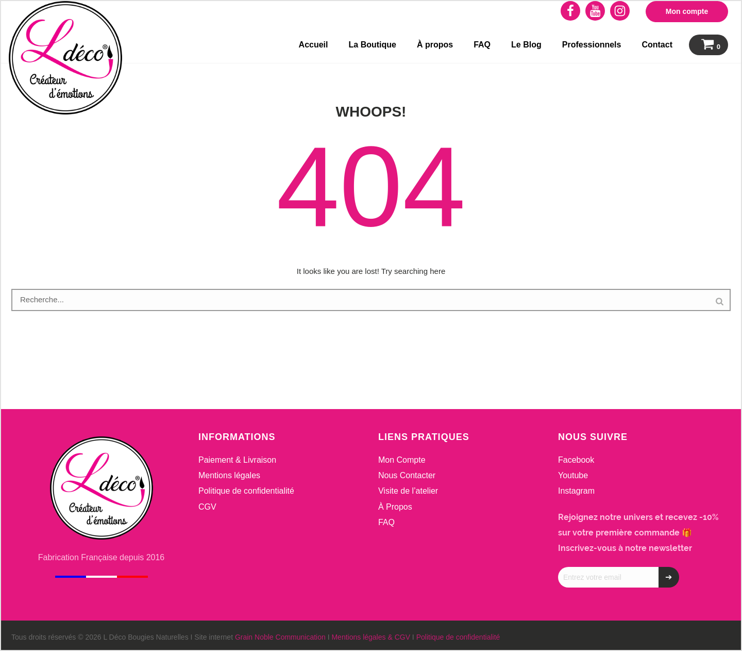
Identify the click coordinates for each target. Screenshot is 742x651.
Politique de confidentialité (246, 490)
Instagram (576, 490)
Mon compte (687, 11)
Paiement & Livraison (237, 459)
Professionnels (591, 44)
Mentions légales (229, 475)
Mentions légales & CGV (370, 637)
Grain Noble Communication (280, 637)
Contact (657, 44)
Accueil (313, 44)
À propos (435, 44)
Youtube (573, 475)
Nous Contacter (406, 475)
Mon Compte (402, 459)
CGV (207, 506)
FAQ (482, 44)
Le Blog (526, 44)
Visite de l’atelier (408, 490)
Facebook (576, 459)
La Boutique (372, 44)
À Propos (395, 506)
